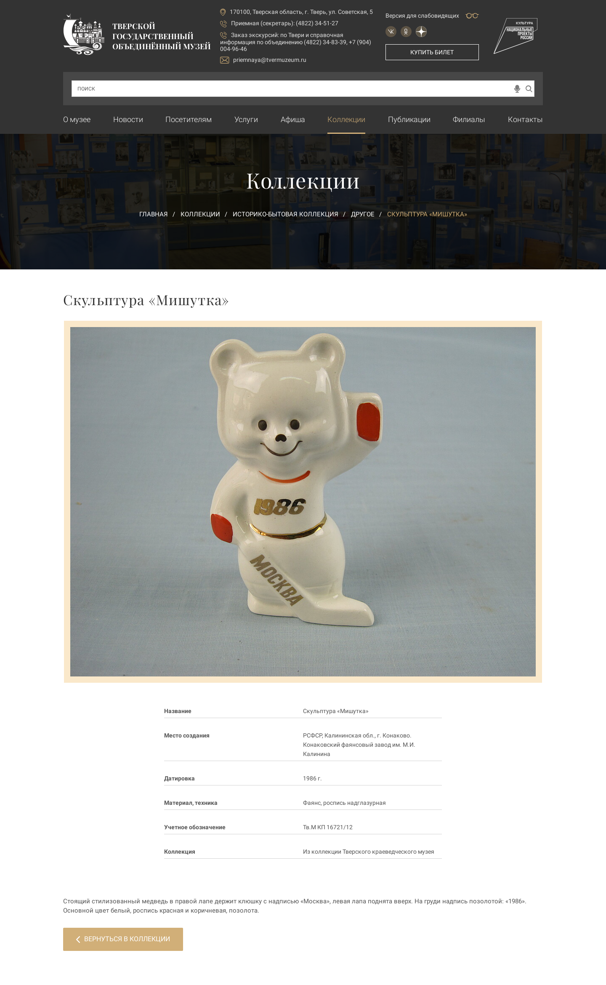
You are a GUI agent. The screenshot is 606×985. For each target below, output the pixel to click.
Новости (128, 119)
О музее (76, 119)
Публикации (409, 119)
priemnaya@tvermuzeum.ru (263, 60)
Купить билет (432, 52)
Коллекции (346, 119)
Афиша (293, 119)
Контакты (525, 119)
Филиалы (469, 119)
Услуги (246, 119)
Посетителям (188, 119)
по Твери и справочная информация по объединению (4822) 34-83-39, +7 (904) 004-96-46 (295, 42)
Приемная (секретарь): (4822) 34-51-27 (284, 23)
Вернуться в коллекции (123, 939)
